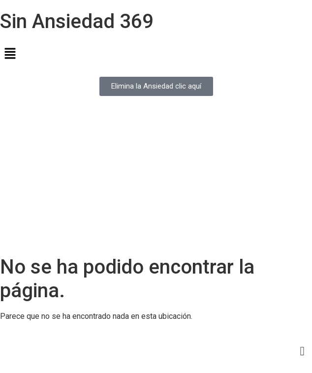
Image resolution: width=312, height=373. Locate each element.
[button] (156, 54)
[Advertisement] (156, 181)
